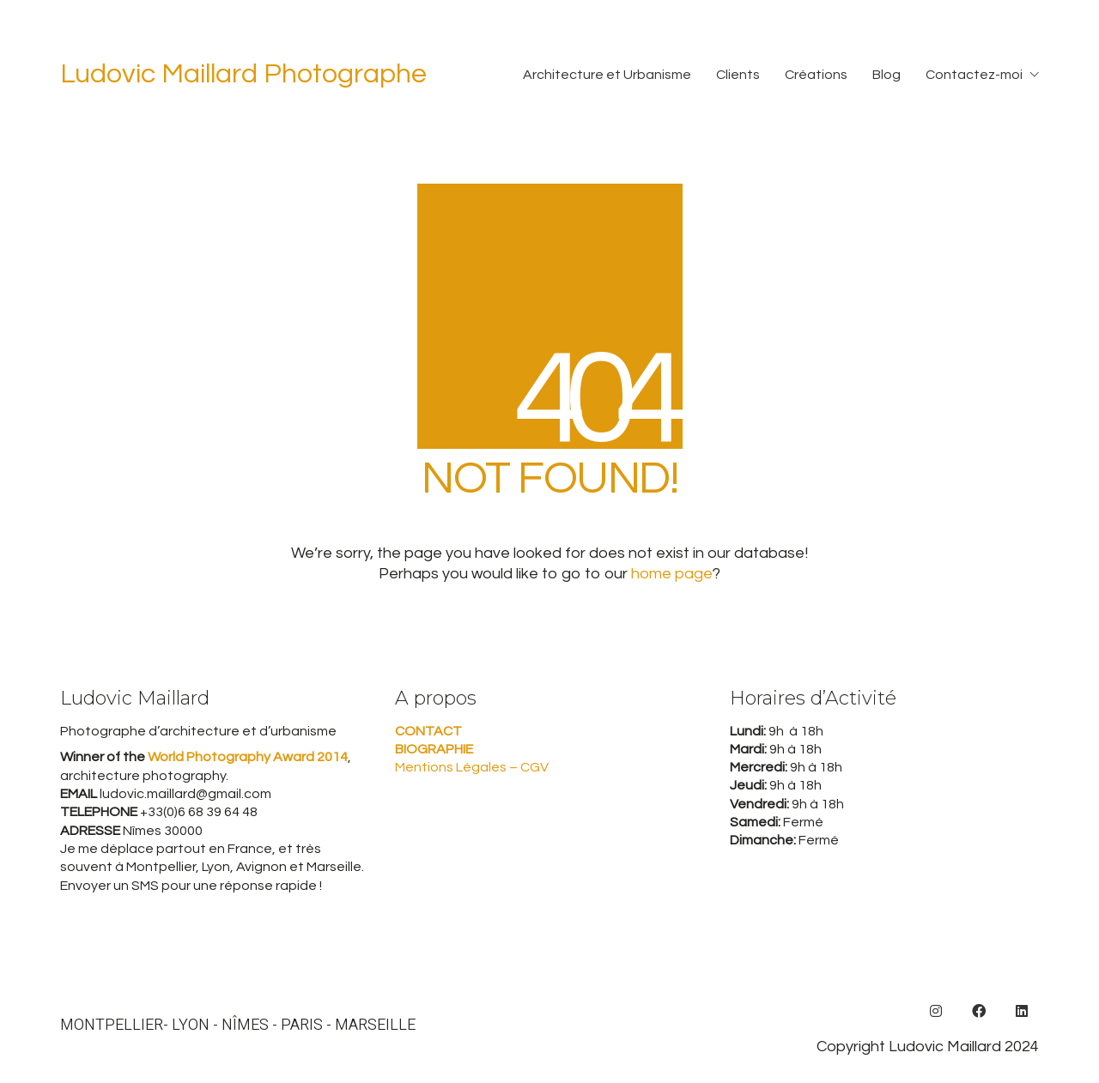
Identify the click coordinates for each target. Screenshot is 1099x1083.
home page (672, 574)
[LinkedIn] (1022, 1011)
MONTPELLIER (111, 1025)
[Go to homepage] (243, 75)
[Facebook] (979, 1011)
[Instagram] (936, 1011)
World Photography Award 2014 (246, 757)
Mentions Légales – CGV (472, 767)
